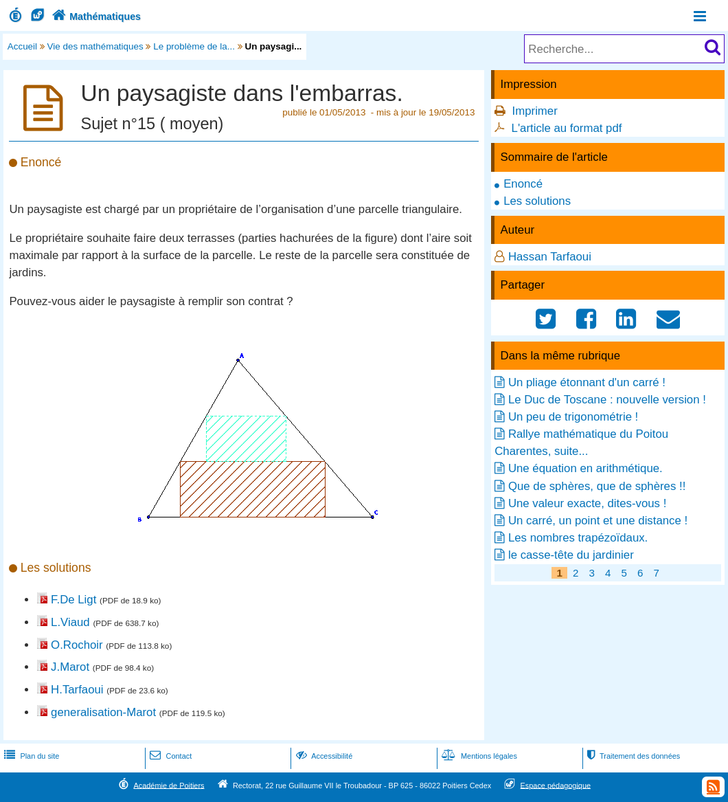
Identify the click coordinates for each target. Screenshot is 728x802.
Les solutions (537, 201)
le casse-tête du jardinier (571, 554)
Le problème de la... (194, 46)
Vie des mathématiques (95, 46)
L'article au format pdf (567, 128)
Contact (169, 756)
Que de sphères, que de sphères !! (596, 486)
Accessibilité (323, 756)
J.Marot (70, 666)
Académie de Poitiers (168, 785)
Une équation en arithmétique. (585, 468)
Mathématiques (95, 16)
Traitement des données (632, 756)
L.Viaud (70, 622)
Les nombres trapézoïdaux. (578, 537)
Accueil (22, 46)
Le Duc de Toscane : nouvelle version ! (607, 399)
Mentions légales (478, 756)
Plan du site (30, 756)
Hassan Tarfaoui (549, 256)
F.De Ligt (73, 599)
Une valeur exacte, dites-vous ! (587, 503)
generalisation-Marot (103, 712)
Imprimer (535, 111)
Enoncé (523, 183)
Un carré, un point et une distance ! (597, 520)
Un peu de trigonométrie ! (573, 416)
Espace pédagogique (556, 785)
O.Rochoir (77, 644)
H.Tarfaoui (77, 689)
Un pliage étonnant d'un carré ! (587, 382)
